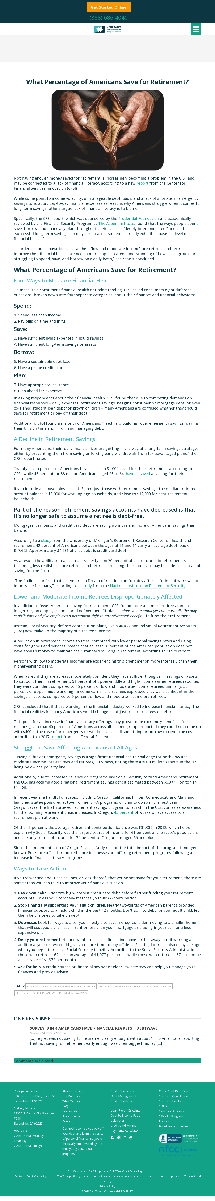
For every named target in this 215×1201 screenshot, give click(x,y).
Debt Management (123, 1096)
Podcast (164, 1121)
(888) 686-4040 (109, 17)
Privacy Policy (107, 1186)
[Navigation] (196, 29)
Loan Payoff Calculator (126, 1110)
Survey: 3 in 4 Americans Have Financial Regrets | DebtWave (94, 1028)
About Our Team (73, 1091)
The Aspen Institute (116, 223)
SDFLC (163, 1106)
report (142, 183)
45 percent (124, 812)
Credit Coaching (121, 1101)
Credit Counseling (122, 1091)
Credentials (69, 1111)
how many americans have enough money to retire (135, 986)
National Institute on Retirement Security (147, 585)
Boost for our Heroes (173, 1126)
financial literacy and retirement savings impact (60, 986)
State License (71, 1116)
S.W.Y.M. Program (171, 1116)
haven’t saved (138, 473)
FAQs (66, 1106)
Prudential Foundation (138, 218)
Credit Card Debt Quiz (174, 1091)
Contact (67, 1121)
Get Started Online (108, 7)
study (45, 540)
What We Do (71, 1101)
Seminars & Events (172, 1111)
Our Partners (71, 1096)
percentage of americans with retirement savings (51, 993)
